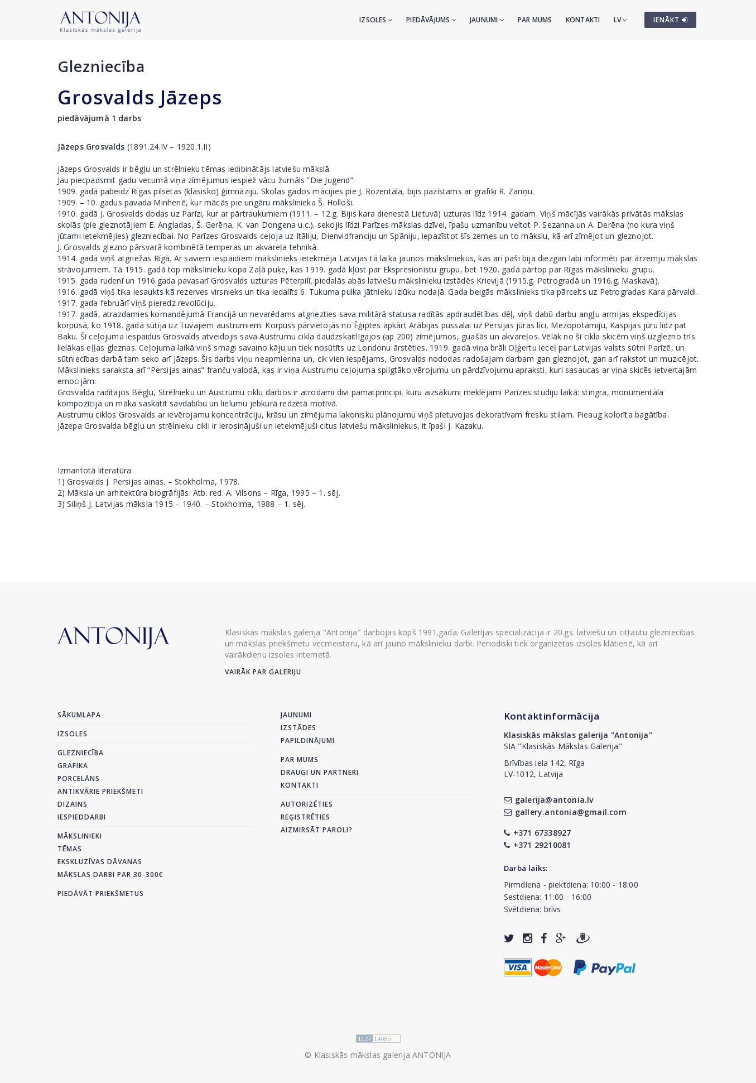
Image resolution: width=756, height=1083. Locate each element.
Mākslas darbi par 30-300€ (110, 874)
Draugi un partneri (320, 772)
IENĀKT (670, 20)
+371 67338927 (537, 832)
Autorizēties (307, 804)
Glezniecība (101, 66)
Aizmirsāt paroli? (317, 830)
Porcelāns (78, 778)
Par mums (535, 20)
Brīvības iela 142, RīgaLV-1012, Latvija (544, 768)
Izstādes (298, 727)
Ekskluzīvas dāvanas (99, 861)
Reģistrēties (305, 817)
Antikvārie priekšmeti (100, 791)
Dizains (72, 804)
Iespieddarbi (81, 817)
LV (621, 20)
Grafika (72, 765)
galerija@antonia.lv (549, 799)
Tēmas (69, 849)
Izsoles (376, 20)
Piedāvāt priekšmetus (100, 893)
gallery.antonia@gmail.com (565, 812)
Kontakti (583, 20)
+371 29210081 (537, 845)
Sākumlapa (79, 715)
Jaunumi (487, 20)
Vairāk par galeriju (263, 672)
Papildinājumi (308, 740)
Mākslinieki (79, 836)
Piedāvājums (431, 20)
